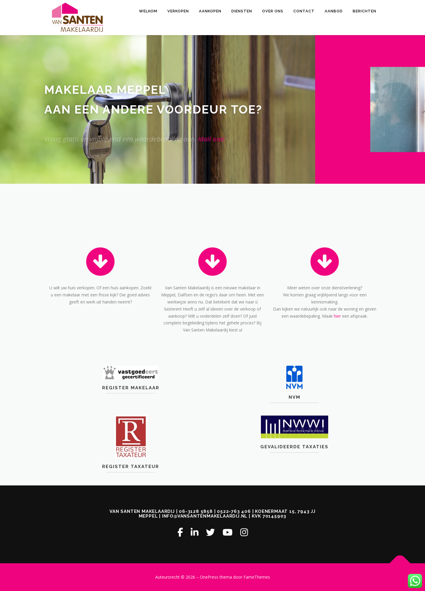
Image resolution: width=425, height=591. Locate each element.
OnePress (209, 577)
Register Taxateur (130, 482)
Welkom (148, 11)
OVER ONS (272, 11)
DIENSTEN (241, 11)
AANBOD (334, 11)
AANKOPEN (210, 11)
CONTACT (304, 11)
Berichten (364, 11)
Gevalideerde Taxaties (294, 462)
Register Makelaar (130, 398)
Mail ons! (211, 149)
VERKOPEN (178, 11)
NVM (294, 407)
